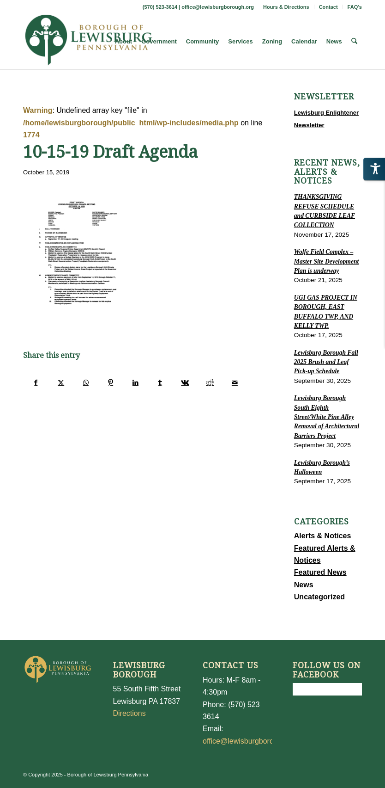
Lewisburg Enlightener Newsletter (326, 118)
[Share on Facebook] (36, 382)
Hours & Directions (286, 7)
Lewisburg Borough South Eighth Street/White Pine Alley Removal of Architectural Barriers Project (326, 416)
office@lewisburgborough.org (217, 7)
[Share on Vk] (185, 382)
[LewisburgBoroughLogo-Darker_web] (89, 41)
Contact (328, 7)
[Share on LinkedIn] (135, 382)
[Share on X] (61, 382)
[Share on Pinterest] (110, 382)
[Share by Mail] (235, 382)
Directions (129, 713)
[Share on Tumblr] (160, 382)
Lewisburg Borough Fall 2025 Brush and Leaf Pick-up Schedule (326, 362)
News (303, 585)
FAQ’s (355, 7)
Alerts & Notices (322, 536)
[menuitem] (286, 7)
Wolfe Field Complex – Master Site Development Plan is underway (326, 261)
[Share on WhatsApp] (86, 382)
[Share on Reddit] (210, 382)
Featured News (320, 572)
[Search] (354, 41)
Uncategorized (319, 597)
